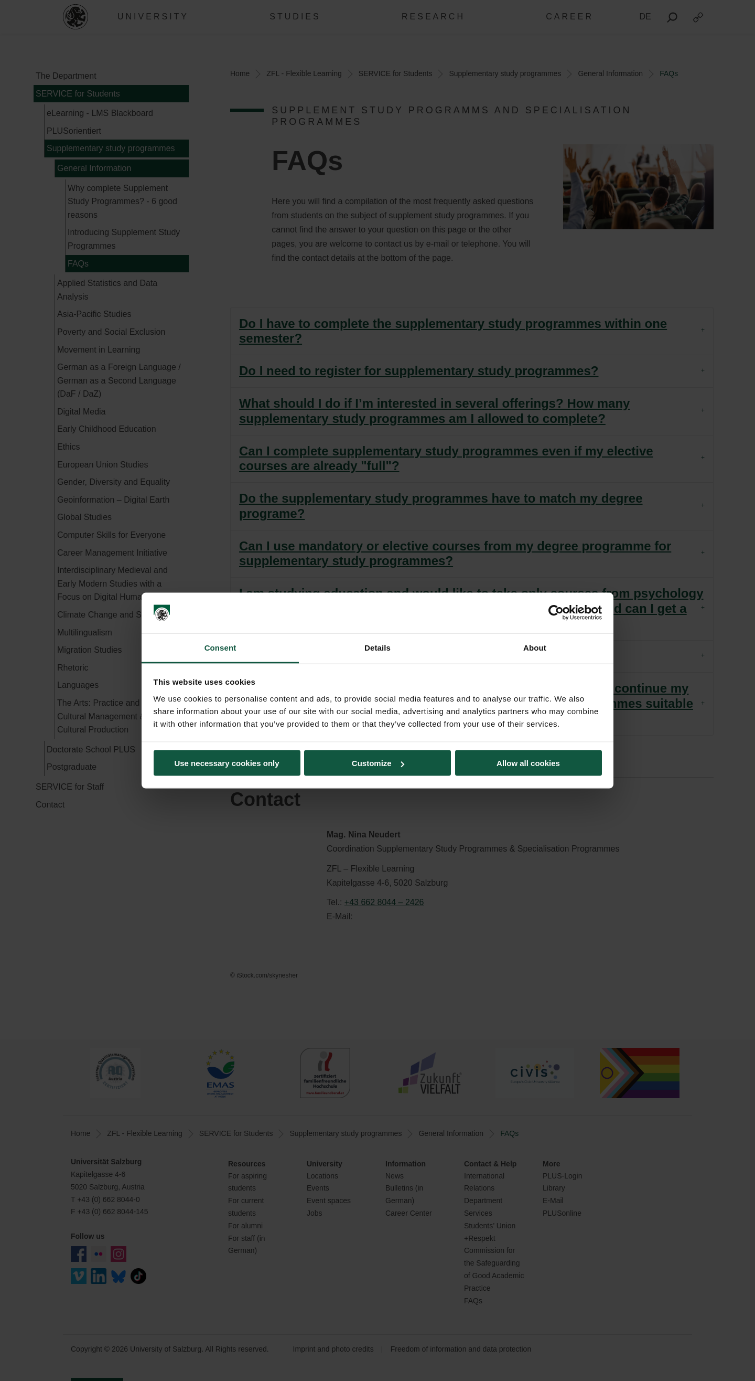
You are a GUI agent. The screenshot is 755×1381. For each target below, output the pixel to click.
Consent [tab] (220, 647)
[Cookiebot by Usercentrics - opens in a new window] (556, 613)
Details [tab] (377, 647)
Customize (378, 763)
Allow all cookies (528, 763)
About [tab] (534, 647)
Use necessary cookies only (226, 763)
